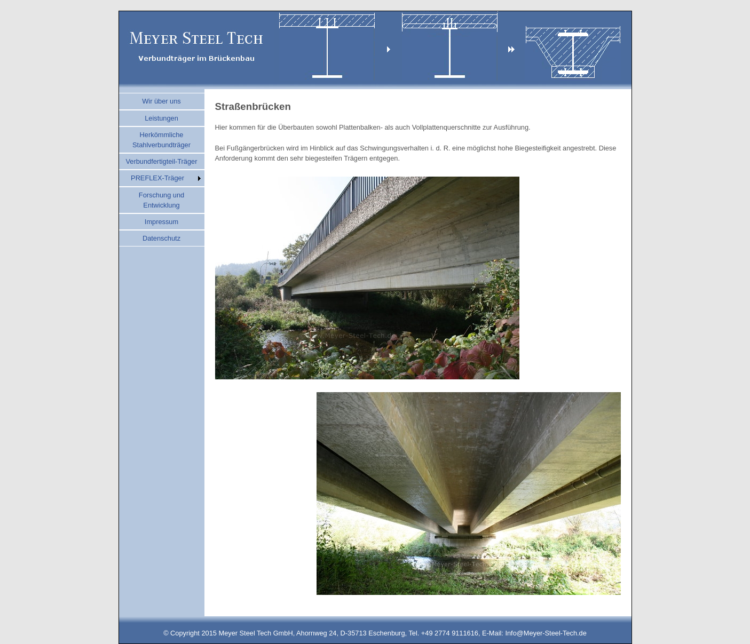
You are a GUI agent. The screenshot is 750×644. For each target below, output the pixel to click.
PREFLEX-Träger (157, 178)
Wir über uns (161, 101)
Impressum (161, 222)
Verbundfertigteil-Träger (162, 161)
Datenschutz (161, 238)
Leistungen (161, 118)
